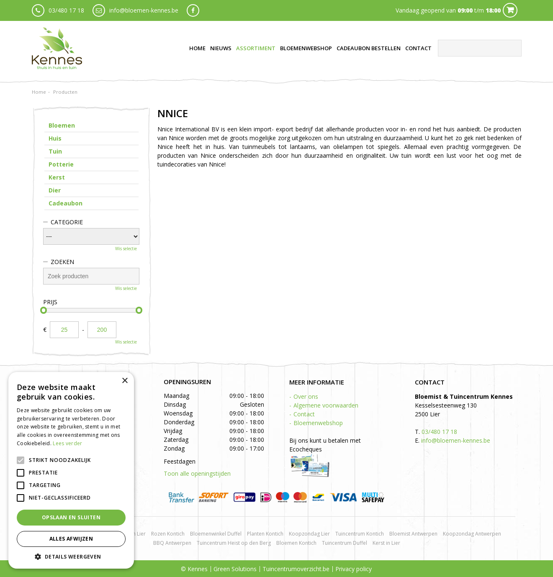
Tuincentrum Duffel (344, 542)
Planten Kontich (265, 533)
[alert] (71, 470)
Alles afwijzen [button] (71, 538)
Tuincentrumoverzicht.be (295, 569)
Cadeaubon (65, 203)
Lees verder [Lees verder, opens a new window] (67, 443)
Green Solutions (235, 569)
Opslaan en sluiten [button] (71, 517)
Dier (55, 190)
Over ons (305, 396)
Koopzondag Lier (309, 533)
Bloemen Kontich (296, 542)
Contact (304, 414)
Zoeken (62, 262)
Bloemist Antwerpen (413, 533)
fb (193, 10)
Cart (510, 10)
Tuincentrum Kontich (359, 533)
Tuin (55, 151)
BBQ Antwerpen (172, 542)
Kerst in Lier (386, 542)
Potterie (61, 164)
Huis (55, 138)
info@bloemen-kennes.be (143, 10)
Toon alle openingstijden (197, 473)
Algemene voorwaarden (325, 405)
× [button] (124, 381)
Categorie (67, 222)
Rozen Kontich (168, 533)
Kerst (57, 177)
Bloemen (62, 125)
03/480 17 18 (66, 10)
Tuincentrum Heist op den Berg (234, 542)
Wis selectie (126, 248)
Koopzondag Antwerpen (472, 533)
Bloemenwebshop (318, 423)
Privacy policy (353, 569)
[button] (71, 556)
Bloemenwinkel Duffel (216, 533)
